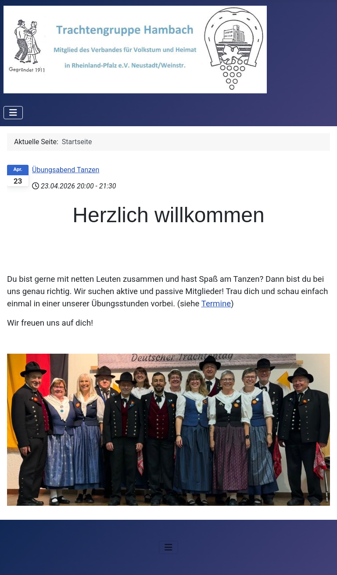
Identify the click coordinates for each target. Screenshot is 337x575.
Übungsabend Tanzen (65, 170)
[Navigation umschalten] (13, 112)
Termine (216, 304)
